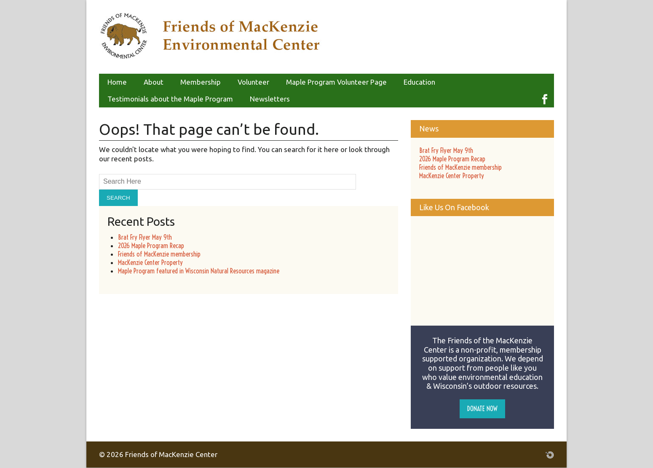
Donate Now (482, 408)
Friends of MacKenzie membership (159, 254)
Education (419, 82)
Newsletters (270, 99)
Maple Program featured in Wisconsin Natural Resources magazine (198, 271)
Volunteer (253, 82)
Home (117, 82)
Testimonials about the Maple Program (170, 99)
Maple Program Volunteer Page (336, 82)
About (153, 82)
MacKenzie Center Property (150, 262)
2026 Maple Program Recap (151, 245)
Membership (200, 82)
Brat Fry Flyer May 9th (145, 237)
